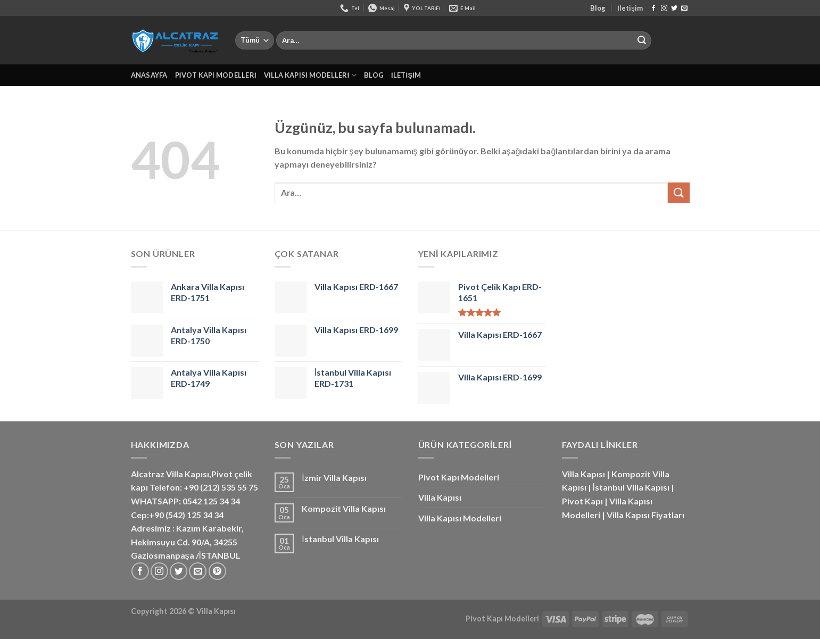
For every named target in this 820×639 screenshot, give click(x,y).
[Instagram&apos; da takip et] (664, 8)
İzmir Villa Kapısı (334, 477)
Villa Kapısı (439, 497)
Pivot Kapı (582, 501)
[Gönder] (642, 40)
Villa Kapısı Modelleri (310, 75)
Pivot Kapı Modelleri (215, 75)
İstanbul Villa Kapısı (340, 539)
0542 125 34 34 (211, 501)
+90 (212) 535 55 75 (221, 487)
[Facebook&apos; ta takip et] (653, 8)
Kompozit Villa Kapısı (344, 508)
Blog (598, 8)
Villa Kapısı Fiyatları (645, 515)
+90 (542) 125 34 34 (186, 515)
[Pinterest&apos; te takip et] (217, 571)
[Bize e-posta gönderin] (684, 8)
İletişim (630, 8)
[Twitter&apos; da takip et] (674, 8)
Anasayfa (149, 75)
